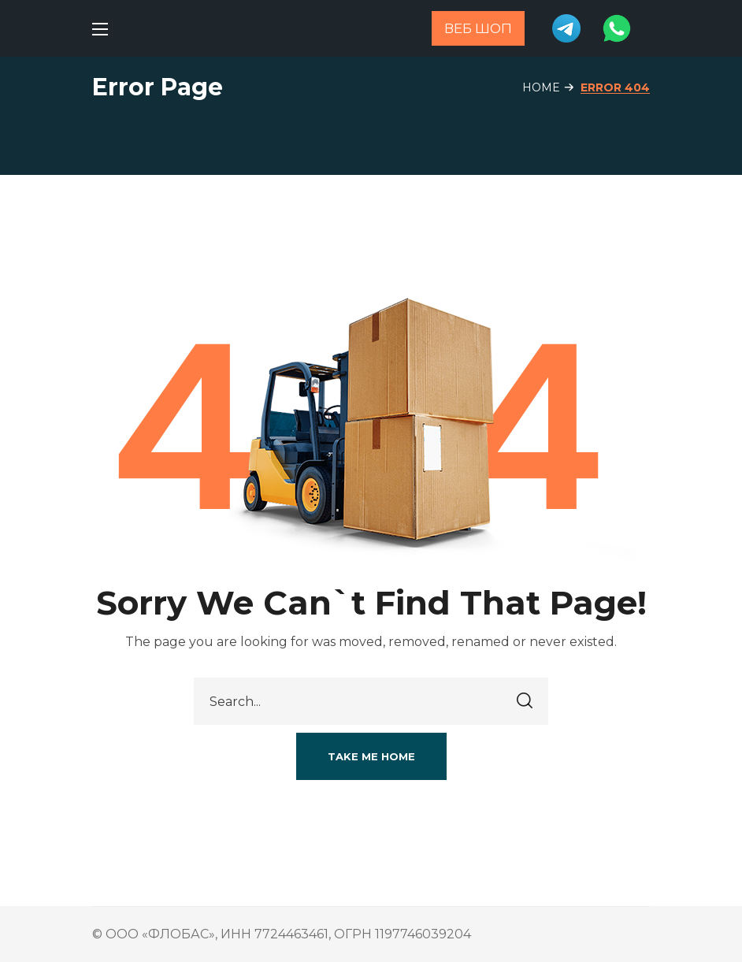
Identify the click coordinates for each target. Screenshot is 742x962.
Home (541, 87)
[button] (371, 756)
